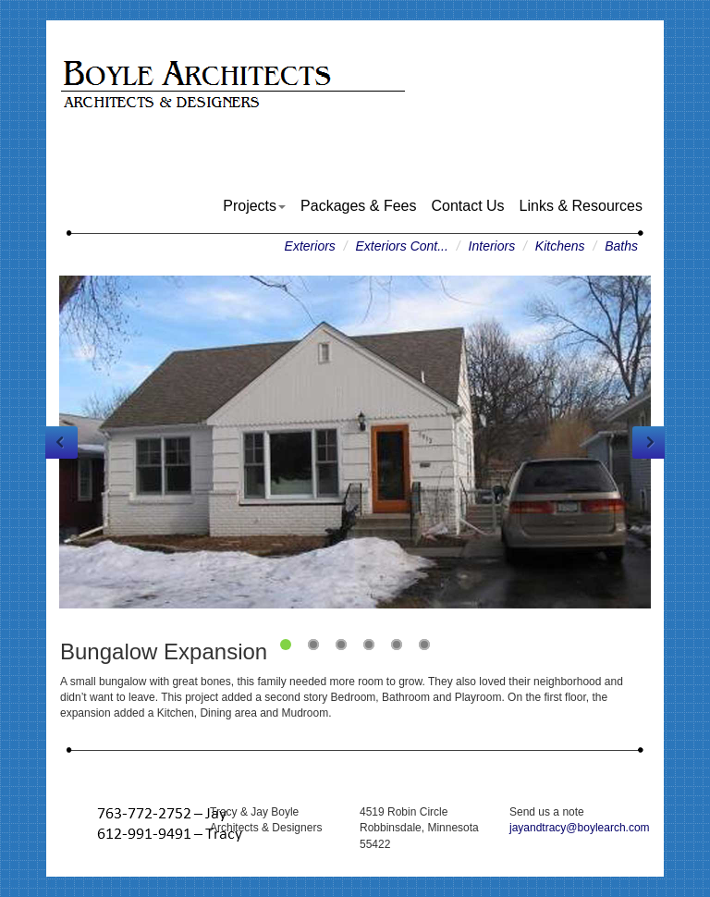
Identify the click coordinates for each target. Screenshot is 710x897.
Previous (61, 442)
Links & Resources (581, 206)
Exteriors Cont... (402, 246)
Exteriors (310, 246)
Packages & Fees (358, 206)
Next (648, 442)
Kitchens (560, 246)
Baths (621, 246)
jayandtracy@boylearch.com (579, 827)
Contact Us (467, 206)
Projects (254, 206)
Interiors (492, 246)
